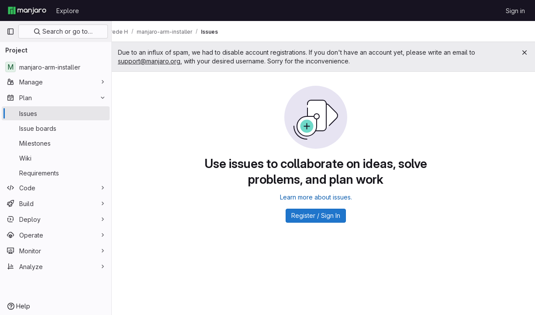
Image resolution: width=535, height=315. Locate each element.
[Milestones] (56, 143)
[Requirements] (56, 173)
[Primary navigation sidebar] (10, 31)
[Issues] (56, 113)
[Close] (524, 52)
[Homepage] (27, 11)
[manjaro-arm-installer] (56, 67)
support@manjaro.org (164, 61)
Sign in (515, 10)
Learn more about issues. (323, 197)
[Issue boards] (56, 128)
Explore (67, 10)
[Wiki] (56, 158)
